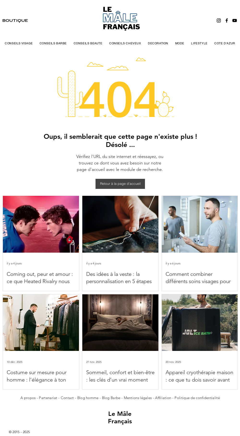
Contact (68, 397)
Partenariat (48, 397)
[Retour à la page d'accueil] (120, 184)
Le (112, 414)
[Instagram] (219, 20)
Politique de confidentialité (197, 397)
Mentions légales (138, 397)
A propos (28, 397)
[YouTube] (234, 20)
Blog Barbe (111, 397)
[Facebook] (226, 20)
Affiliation (163, 397)
